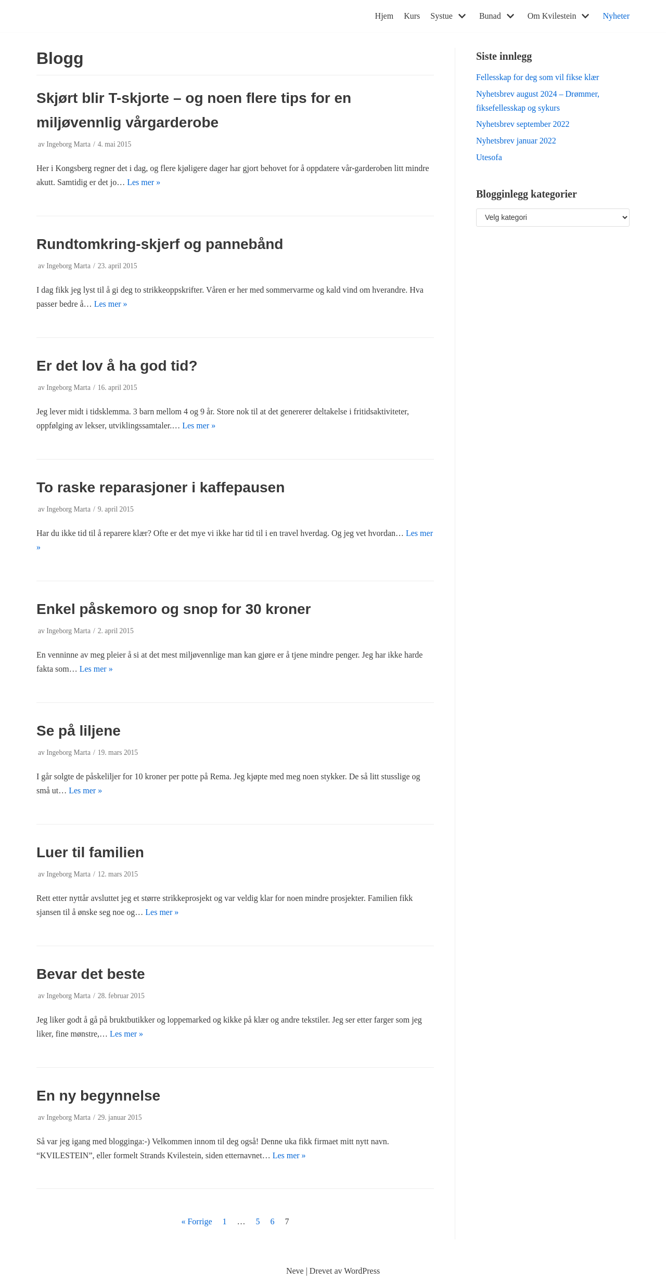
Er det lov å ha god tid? (117, 366)
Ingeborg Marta (68, 144)
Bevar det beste (90, 974)
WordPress (362, 1270)
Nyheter (616, 15)
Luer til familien (90, 852)
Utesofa (489, 157)
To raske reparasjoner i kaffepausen (160, 487)
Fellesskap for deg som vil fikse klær (537, 77)
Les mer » (143, 182)
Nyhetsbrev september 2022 (523, 124)
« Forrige (196, 1221)
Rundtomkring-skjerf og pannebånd (159, 244)
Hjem (384, 15)
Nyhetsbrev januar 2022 (516, 140)
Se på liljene (78, 731)
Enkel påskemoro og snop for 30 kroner (173, 609)
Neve (295, 1270)
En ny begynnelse (98, 1096)
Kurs (412, 15)
